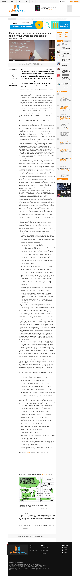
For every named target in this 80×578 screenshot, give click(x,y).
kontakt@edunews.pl (38, 566)
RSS (79, 1)
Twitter (74, 1)
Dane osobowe (43, 553)
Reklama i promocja (44, 547)
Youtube (73, 1)
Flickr (77, 1)
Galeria (26, 1)
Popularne (66, 41)
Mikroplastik (64, 65)
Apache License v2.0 (33, 569)
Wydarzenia (12, 1)
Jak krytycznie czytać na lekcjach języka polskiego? (66, 87)
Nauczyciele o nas (33, 550)
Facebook (71, 1)
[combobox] (64, 1)
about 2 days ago (63, 114)
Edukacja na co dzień (54, 15)
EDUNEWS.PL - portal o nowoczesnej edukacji (34, 568)
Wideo (20, 1)
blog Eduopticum (37, 527)
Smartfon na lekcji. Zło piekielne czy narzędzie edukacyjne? (66, 47)
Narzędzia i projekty (40, 15)
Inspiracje (47, 15)
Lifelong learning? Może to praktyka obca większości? (66, 59)
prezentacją (29, 452)
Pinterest (76, 1)
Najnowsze (60, 41)
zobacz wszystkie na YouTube (47, 9)
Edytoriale (61, 15)
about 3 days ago (63, 125)
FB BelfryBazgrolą (45, 474)
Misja (31, 547)
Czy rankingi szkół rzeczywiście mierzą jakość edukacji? (66, 71)
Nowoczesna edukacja (30, 15)
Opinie (35, 18)
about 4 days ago (63, 136)
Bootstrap (10, 569)
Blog (32, 1)
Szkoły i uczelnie (22, 15)
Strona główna (9, 15)
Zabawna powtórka (65, 53)
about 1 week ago (63, 156)
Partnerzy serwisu (44, 550)
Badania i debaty (14, 15)
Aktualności (4, 1)
